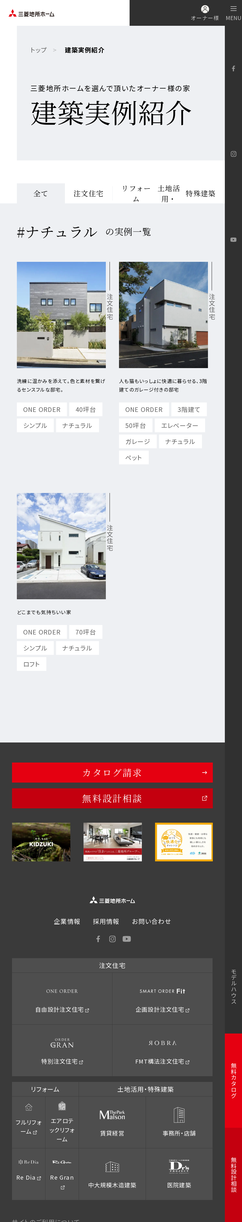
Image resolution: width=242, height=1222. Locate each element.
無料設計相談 (112, 798)
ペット (133, 457)
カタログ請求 (112, 772)
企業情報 (67, 921)
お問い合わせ (151, 921)
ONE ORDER (42, 409)
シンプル (35, 425)
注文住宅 (89, 193)
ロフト (31, 663)
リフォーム (136, 193)
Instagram (233, 154)
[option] (41, 842)
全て (41, 193)
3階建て (189, 409)
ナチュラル (77, 425)
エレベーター (180, 425)
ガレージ (137, 441)
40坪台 (86, 409)
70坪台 (86, 631)
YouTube (233, 239)
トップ (38, 49)
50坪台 (135, 425)
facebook (233, 68)
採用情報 (106, 921)
